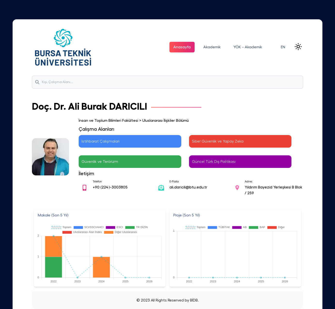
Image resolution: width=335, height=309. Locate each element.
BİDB (193, 300)
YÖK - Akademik (247, 47)
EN (283, 47)
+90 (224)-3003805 (110, 187)
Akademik (212, 47)
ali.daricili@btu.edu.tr (188, 187)
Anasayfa (182, 47)
